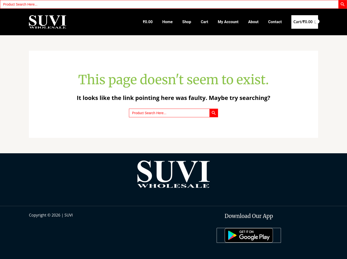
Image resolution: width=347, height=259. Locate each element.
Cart (204, 22)
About (253, 22)
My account (228, 22)
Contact (275, 22)
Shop (186, 22)
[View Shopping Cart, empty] (304, 22)
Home (167, 22)
